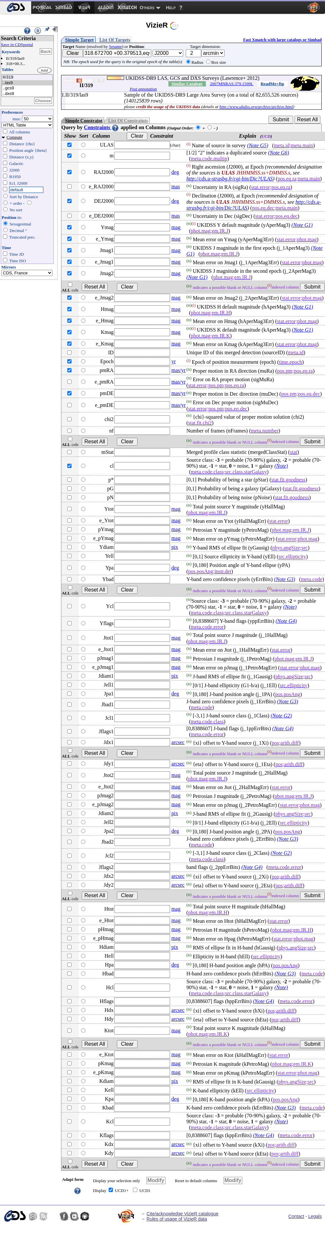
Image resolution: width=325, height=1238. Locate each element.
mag (176, 227)
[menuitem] (15, 7)
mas (175, 186)
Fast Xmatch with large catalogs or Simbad (282, 39)
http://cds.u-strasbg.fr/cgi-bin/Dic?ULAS (229, 178)
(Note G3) (284, 579)
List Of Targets (114, 39)
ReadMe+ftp (272, 83)
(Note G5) (257, 145)
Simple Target (79, 39)
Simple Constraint (83, 120)
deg (175, 172)
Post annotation (143, 88)
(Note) (281, 466)
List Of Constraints (128, 120)
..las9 (27, 83)
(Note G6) (278, 152)
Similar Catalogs (187, 83)
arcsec (177, 742)
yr (173, 361)
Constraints (101, 127)
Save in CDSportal (17, 44)
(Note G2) (281, 715)
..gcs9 (27, 88)
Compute (14, 137)
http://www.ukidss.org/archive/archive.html (256, 106)
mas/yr (178, 370)
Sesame (115, 46)
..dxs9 (27, 94)
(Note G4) (285, 621)
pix (174, 547)
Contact (296, 1216)
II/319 (27, 77)
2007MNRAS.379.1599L (231, 83)
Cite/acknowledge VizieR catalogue (182, 1213)
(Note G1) (302, 225)
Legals (315, 1216)
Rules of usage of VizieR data (176, 1219)
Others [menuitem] (147, 7)
